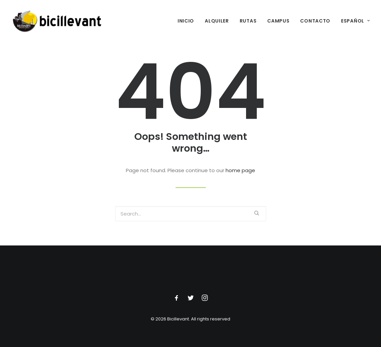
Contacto (315, 20)
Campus (278, 20)
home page (240, 170)
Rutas (248, 20)
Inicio (186, 20)
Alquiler (217, 20)
